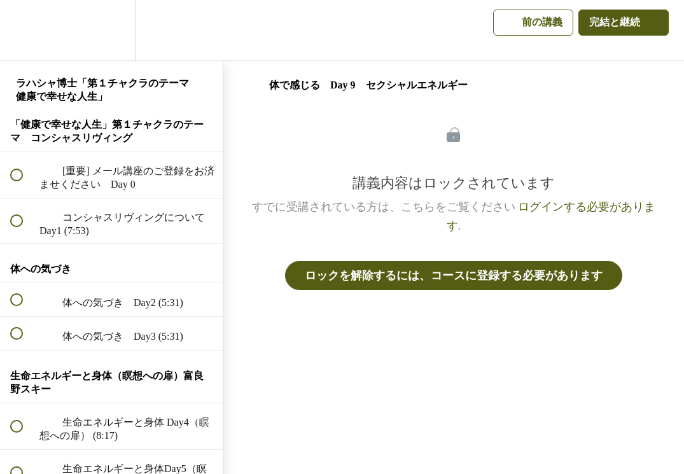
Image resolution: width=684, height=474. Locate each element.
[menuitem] (111, 30)
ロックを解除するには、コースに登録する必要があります (454, 275)
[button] (23, 30)
